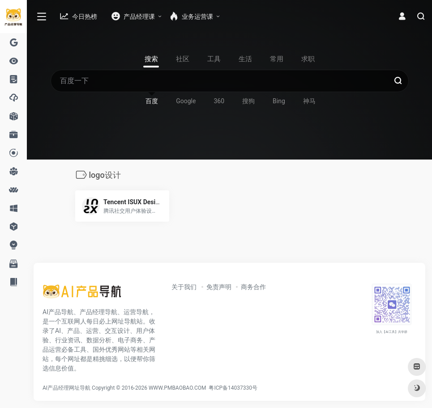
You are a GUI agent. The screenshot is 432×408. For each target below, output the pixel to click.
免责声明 (218, 286)
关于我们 (184, 286)
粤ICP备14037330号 (233, 388)
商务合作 (253, 286)
